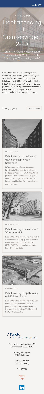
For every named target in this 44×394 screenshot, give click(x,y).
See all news (34, 109)
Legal (22, 379)
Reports (22, 376)
